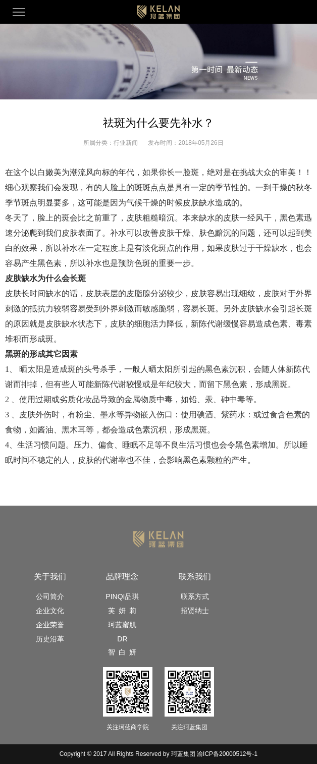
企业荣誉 (50, 625)
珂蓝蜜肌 (122, 625)
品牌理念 (122, 576)
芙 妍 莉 (122, 611)
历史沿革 (50, 639)
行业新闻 (126, 142)
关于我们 (50, 576)
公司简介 (50, 596)
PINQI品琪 (122, 596)
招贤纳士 (195, 611)
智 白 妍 (122, 652)
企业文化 (50, 611)
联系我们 (195, 576)
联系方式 (195, 596)
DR (122, 639)
